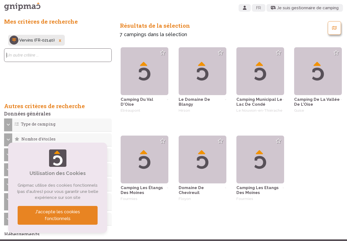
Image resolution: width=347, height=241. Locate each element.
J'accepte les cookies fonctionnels (58, 215)
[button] (58, 124)
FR (258, 7)
